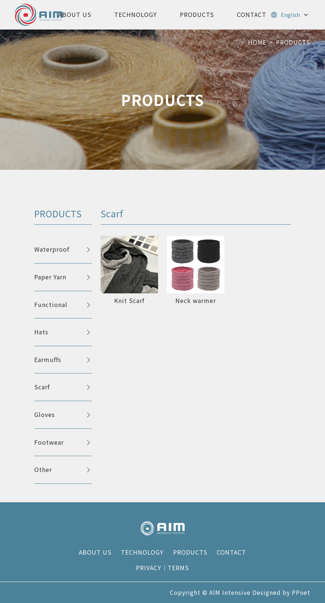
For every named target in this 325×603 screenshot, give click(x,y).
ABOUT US (75, 14)
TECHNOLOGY (135, 14)
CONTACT (251, 14)
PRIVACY (148, 567)
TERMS (178, 567)
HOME (257, 42)
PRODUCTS (197, 14)
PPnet (301, 592)
